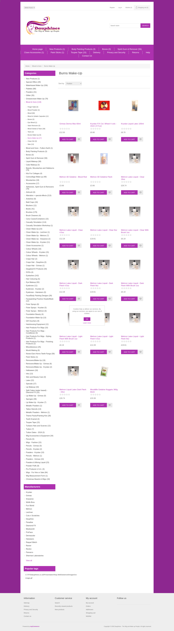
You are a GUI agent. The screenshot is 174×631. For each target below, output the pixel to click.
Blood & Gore (37, 66)
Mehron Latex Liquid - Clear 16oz (132, 178)
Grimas (29, 496)
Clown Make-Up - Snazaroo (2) (38, 239)
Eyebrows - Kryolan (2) (35, 289)
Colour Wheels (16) (33, 249)
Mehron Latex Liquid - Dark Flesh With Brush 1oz (132, 284)
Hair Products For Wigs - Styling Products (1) (38, 337)
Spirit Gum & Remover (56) (130, 49)
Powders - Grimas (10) (35, 459)
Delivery (96, 52)
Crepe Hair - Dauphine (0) (36, 262)
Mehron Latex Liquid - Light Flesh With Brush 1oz (70, 337)
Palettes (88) (31, 89)
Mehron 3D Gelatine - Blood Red (73, 177)
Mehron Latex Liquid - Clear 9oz (103, 230)
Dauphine (30, 519)
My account (90, 603)
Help (148, 52)
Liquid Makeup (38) (33, 161)
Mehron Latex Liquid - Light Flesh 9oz (132, 337)
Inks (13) (29, 374)
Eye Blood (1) (32, 122)
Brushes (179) (31, 212)
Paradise (29, 522)
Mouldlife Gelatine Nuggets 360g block (104, 391)
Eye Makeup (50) (33, 282)
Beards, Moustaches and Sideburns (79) (40, 169)
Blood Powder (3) (34, 110)
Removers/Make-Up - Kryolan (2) (39, 367)
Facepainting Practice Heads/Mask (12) (39, 300)
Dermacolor (30, 536)
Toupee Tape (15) (78, 52)
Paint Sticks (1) (57, 52)
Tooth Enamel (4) (33, 419)
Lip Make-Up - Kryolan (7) (36, 402)
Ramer (28, 546)
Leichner (29, 512)
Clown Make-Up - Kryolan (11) (38, 242)
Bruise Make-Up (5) (34, 135)
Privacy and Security (116, 52)
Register (112, 7)
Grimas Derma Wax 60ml (70, 124)
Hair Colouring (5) (33, 279)
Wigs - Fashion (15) (34, 442)
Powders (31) (31, 92)
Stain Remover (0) (34, 125)
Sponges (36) (31, 399)
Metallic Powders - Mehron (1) (38, 412)
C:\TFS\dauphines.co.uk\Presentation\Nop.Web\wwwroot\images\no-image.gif (51, 576)
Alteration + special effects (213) (38, 195)
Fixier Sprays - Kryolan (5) (36, 308)
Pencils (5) (30, 439)
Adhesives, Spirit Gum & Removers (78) (40, 188)
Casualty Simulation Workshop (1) (39, 225)
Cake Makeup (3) (33, 165)
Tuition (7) (30, 429)
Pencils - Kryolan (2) (34, 449)
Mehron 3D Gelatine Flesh (101, 177)
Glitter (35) (30, 95)
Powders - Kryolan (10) (35, 452)
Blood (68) (31, 113)
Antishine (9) (31, 199)
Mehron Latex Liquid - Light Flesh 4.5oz (101, 337)
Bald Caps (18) (32, 202)
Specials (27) (31, 384)
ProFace (29, 532)
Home (27, 66)
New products (59, 609)
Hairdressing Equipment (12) (37, 324)
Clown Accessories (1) (34, 52)
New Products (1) (57, 49)
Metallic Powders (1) (34, 406)
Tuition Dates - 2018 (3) (35, 432)
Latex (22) (30, 380)
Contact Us (87, 56)
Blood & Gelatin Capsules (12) (38, 116)
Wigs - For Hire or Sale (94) (37, 472)
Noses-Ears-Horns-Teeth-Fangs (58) (40, 354)
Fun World (30, 506)
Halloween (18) (32, 370)
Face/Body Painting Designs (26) (39, 296)
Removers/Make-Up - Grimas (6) (39, 364)
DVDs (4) (29, 272)
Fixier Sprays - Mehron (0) (36, 311)
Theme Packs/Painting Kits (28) (38, 416)
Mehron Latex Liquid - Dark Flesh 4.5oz (70, 284)
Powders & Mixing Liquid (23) (37, 462)
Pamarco (29, 552)
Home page (37, 49)
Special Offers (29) (33, 82)
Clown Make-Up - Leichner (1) (38, 232)
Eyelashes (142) (32, 276)
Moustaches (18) (32, 180)
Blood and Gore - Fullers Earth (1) (39, 148)
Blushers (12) (31, 205)
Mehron (29, 509)
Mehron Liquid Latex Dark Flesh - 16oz (72, 391)
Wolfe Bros (30, 502)
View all (29, 560)
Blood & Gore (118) (33, 102)
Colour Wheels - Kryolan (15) (37, 252)
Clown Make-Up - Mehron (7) (37, 235)
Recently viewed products (64, 606)
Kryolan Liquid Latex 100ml (132, 124)
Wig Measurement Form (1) (37, 476)
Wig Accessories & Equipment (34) (39, 436)
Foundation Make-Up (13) (36, 318)
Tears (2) (31, 132)
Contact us (27, 616)
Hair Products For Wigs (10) (37, 328)
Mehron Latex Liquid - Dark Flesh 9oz (101, 284)
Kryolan (29, 492)
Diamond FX (31, 526)
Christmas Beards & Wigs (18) (38, 479)
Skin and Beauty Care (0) (36, 377)
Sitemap (26, 603)
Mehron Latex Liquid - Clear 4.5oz (71, 231)
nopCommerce (34, 626)
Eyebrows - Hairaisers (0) (36, 292)
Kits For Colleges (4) (34, 173)
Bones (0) (106, 49)
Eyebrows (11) (31, 286)
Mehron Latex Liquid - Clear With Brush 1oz (135, 231)
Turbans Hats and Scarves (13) (38, 426)
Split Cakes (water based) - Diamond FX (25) (36, 391)
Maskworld (30, 529)
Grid (144, 83)
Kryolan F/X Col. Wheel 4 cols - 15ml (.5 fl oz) (103, 125)
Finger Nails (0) (33, 107)
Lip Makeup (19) (32, 387)
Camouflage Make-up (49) (36, 177)
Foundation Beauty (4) (35, 314)
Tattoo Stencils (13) (33, 409)
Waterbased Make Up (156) (37, 85)
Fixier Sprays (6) (32, 304)
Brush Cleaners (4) (33, 215)
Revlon (29, 549)
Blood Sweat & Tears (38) (36, 129)
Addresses (89, 609)
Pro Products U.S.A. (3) (35, 469)
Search (57, 603)
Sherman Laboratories (35, 556)
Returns (135, 52)
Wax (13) (31, 144)
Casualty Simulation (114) (36, 222)
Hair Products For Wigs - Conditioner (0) (35, 332)
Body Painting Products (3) (83, 49)
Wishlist (88, 616)
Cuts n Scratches (33, 516)
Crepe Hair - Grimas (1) (35, 266)
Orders (88, 606)
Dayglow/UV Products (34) (36, 269)
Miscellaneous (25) (33, 347)
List (148, 83)
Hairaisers (30, 539)
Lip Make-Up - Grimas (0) (36, 396)
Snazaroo (30, 499)
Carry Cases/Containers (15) (37, 219)
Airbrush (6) (30, 192)
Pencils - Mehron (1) (34, 456)
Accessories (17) (32, 183)
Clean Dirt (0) (32, 141)
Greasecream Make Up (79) (37, 99)
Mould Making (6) (33, 350)
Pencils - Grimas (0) (34, 446)
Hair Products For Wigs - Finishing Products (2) (39, 343)
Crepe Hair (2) (31, 259)
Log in (120, 7)
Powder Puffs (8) (32, 466)
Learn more (87, 323)
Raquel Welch (31, 542)
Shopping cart (90, 613)
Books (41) (30, 209)
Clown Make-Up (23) (34, 229)
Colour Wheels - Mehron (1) (37, 255)
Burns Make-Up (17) (35, 138)
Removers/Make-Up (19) (35, 360)
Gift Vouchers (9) (32, 321)
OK (87, 319)
